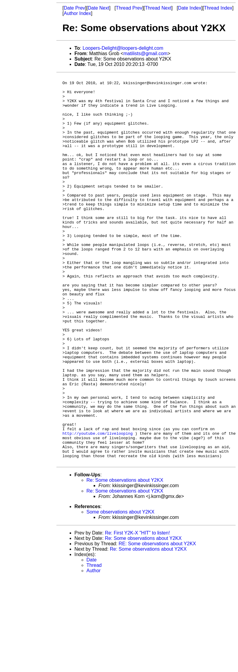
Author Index (77, 13)
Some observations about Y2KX (120, 589)
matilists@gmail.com (145, 53)
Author (93, 647)
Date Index (189, 7)
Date (91, 637)
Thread (94, 642)
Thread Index (218, 7)
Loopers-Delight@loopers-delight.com (123, 48)
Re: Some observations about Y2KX (124, 557)
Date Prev (74, 7)
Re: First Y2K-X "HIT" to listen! (137, 610)
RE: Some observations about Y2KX (157, 620)
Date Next (98, 7)
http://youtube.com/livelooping (97, 505)
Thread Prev (129, 7)
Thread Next (158, 7)
